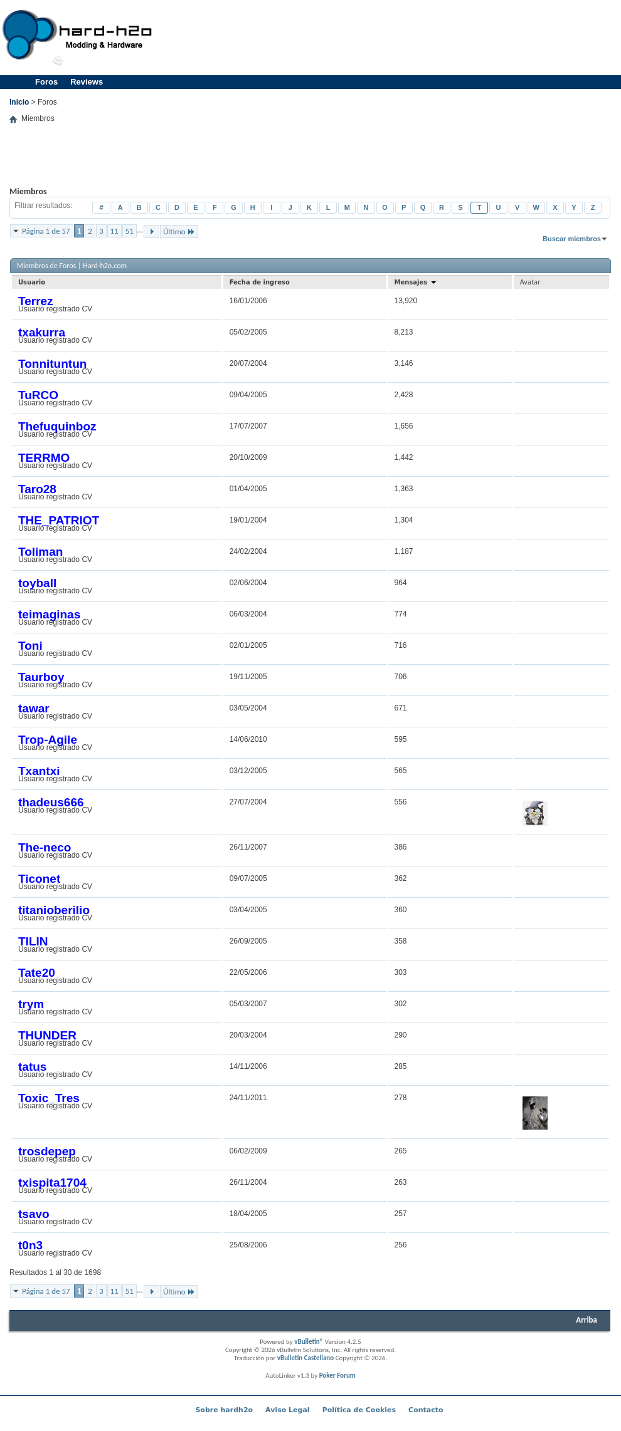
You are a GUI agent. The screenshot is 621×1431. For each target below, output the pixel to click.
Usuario (31, 282)
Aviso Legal (287, 1410)
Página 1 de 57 (46, 231)
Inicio (19, 102)
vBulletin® (308, 1342)
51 (129, 231)
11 (114, 231)
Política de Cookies (359, 1410)
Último (179, 231)
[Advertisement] (310, 164)
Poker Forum (337, 1375)
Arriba (586, 1319)
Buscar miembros (572, 238)
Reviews (86, 81)
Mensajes (416, 282)
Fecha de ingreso (260, 282)
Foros (46, 81)
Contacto (425, 1410)
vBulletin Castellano (305, 1358)
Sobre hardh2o (224, 1410)
